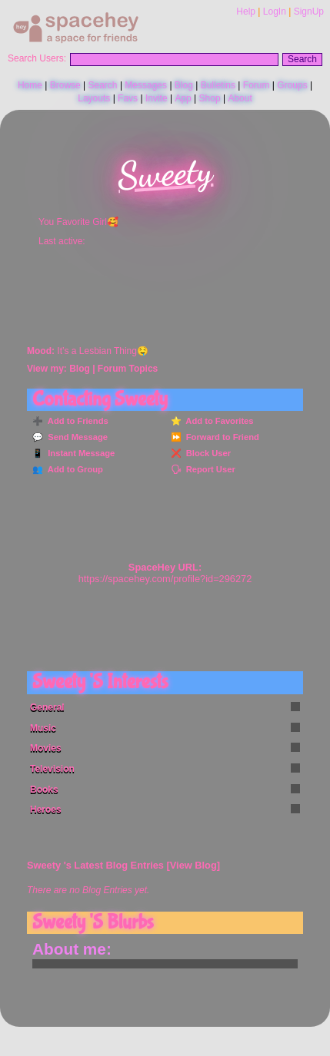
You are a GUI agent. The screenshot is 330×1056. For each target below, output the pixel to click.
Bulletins (218, 85)
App (183, 98)
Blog (184, 85)
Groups (292, 85)
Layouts (94, 98)
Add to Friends (75, 420)
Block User (207, 453)
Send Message (75, 437)
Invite (156, 98)
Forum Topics (128, 368)
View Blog (193, 865)
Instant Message (79, 453)
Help (245, 11)
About (240, 98)
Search (302, 59)
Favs (128, 98)
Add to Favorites (218, 420)
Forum (256, 85)
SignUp (309, 11)
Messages (146, 85)
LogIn (274, 11)
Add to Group (73, 469)
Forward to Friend (220, 437)
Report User (208, 469)
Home (30, 85)
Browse (65, 85)
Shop (210, 98)
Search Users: (37, 58)
